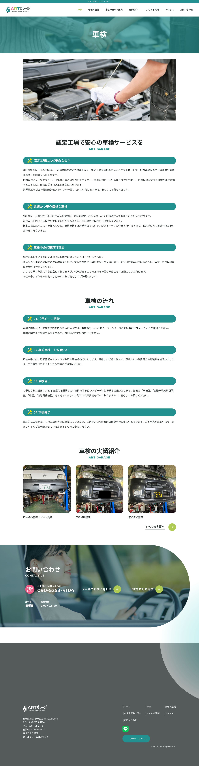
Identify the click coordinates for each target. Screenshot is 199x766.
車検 (80, 9)
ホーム (127, 706)
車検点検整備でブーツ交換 (37, 517)
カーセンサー (136, 738)
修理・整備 (93, 9)
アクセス (169, 9)
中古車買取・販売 (114, 9)
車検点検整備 (83, 517)
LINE (101, 328)
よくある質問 (152, 9)
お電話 (85, 328)
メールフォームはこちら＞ (36, 736)
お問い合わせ (186, 9)
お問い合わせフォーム (133, 328)
